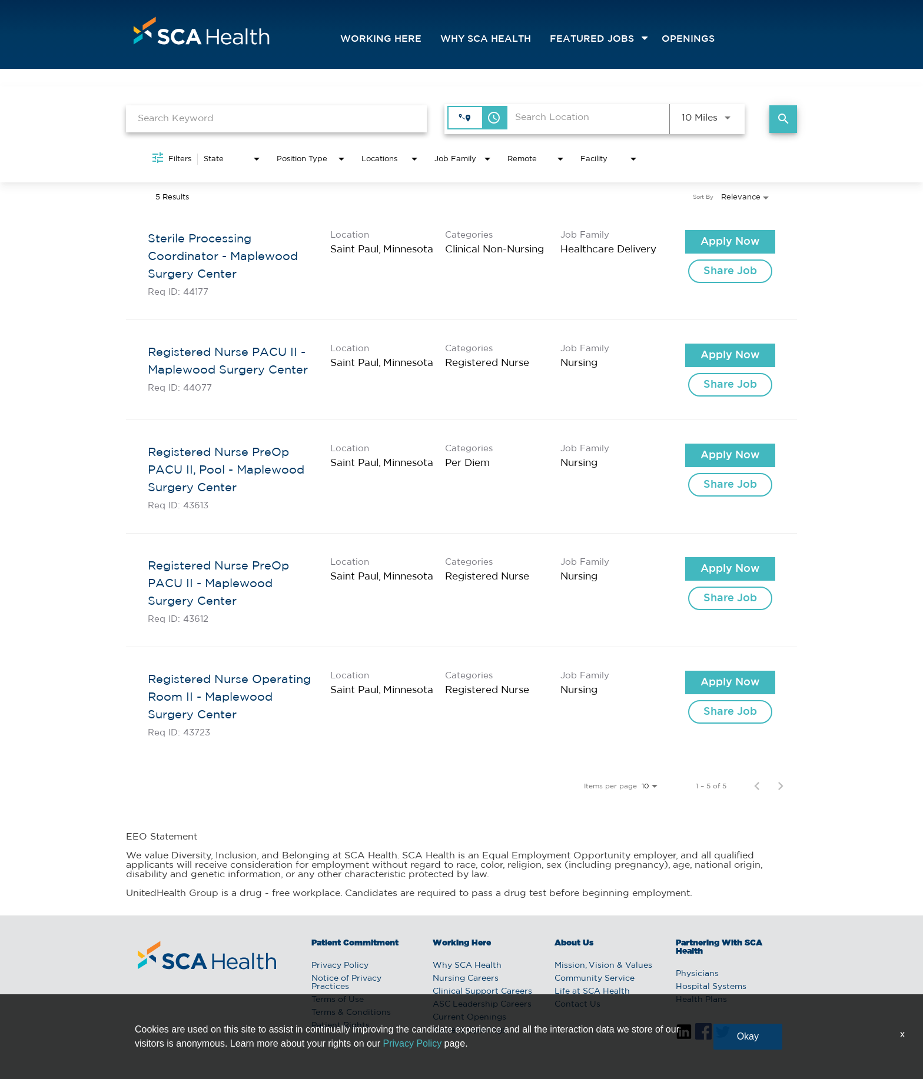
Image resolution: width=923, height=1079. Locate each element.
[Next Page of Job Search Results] (780, 786)
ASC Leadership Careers (482, 1004)
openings (688, 39)
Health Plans (701, 999)
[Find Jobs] (783, 119)
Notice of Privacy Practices (346, 982)
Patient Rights (340, 1025)
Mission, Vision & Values (603, 965)
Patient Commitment (355, 943)
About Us (574, 943)
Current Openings (469, 1017)
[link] (461, 263)
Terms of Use (337, 999)
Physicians (697, 974)
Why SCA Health (485, 39)
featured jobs (592, 39)
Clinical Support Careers (482, 991)
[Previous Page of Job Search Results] (757, 786)
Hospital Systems (711, 987)
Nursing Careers (466, 978)
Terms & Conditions (351, 1012)
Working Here (380, 39)
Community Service (595, 978)
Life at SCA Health (592, 991)
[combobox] (276, 118)
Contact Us (577, 1004)
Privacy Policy (339, 965)
